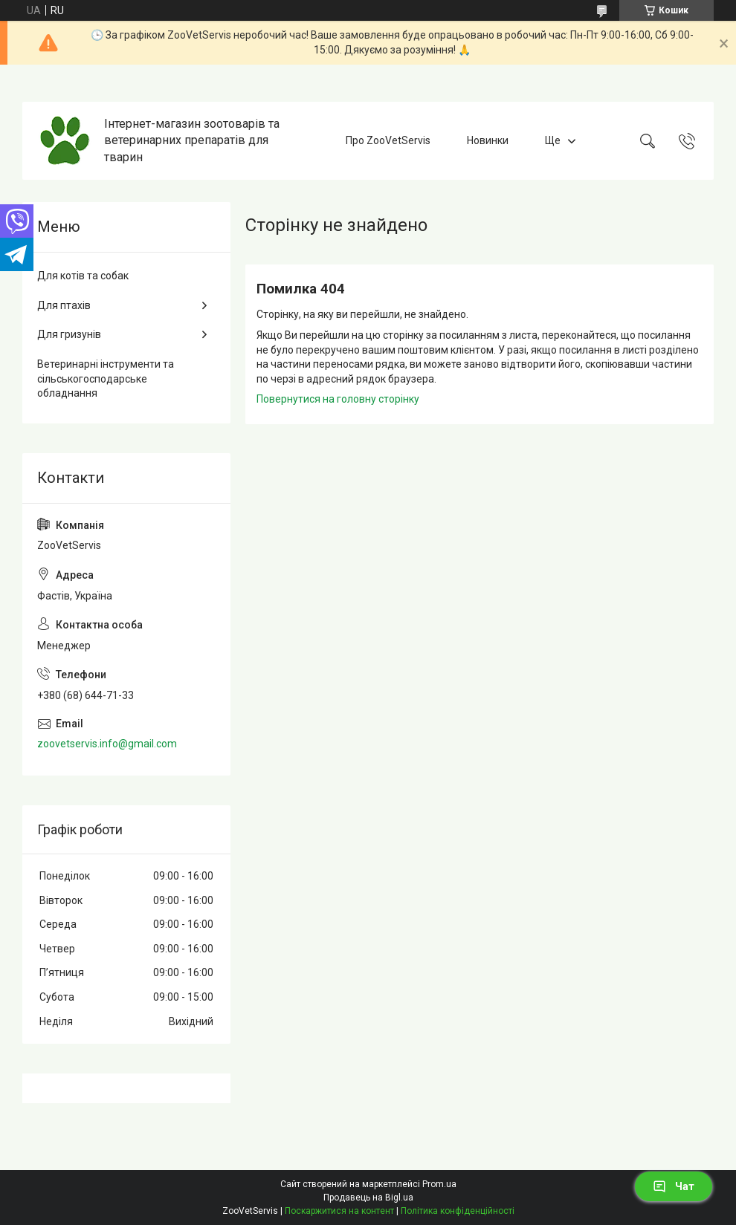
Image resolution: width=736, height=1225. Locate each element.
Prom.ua (439, 1184)
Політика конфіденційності (457, 1211)
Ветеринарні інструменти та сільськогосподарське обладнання (105, 378)
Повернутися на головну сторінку (337, 399)
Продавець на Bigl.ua (368, 1197)
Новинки (488, 140)
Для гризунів (69, 334)
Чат (673, 1186)
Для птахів (64, 305)
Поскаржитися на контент (339, 1211)
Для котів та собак (83, 276)
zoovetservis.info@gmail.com (107, 744)
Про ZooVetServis (388, 140)
